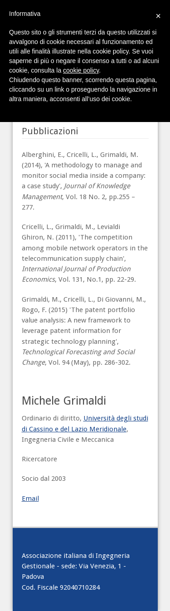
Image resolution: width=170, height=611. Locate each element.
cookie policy (81, 70)
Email (30, 498)
